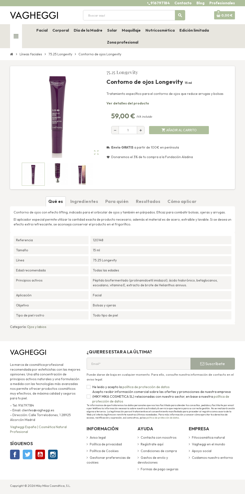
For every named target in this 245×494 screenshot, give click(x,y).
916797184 (160, 3)
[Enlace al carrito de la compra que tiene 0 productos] (224, 15)
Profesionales (222, 3)
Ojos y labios (36, 327)
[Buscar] (134, 15)
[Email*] (138, 364)
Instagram (53, 454)
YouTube (40, 454)
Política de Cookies (104, 451)
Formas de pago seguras (159, 469)
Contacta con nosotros (159, 437)
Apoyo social (202, 451)
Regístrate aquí (152, 444)
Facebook (15, 454)
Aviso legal (98, 437)
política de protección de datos (146, 387)
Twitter (27, 454)
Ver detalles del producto (127, 103)
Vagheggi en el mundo (208, 444)
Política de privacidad (106, 444)
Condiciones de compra (159, 451)
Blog (200, 3)
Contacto (183, 3)
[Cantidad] (128, 130)
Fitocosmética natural (208, 437)
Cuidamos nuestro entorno (212, 457)
